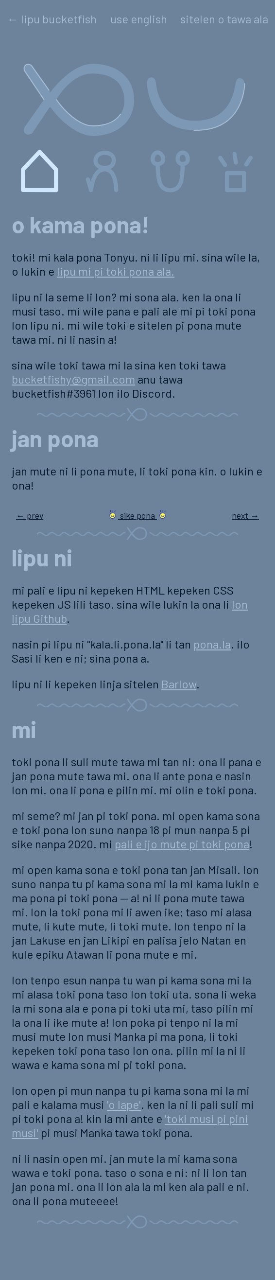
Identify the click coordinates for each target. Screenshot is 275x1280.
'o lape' (124, 1104)
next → (245, 515)
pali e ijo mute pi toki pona (182, 844)
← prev (29, 515)
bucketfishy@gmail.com (73, 379)
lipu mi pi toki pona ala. (115, 271)
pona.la (212, 644)
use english (138, 19)
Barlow (178, 684)
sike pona (138, 515)
